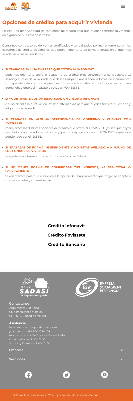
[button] (66, 350)
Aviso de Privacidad (85, 395)
